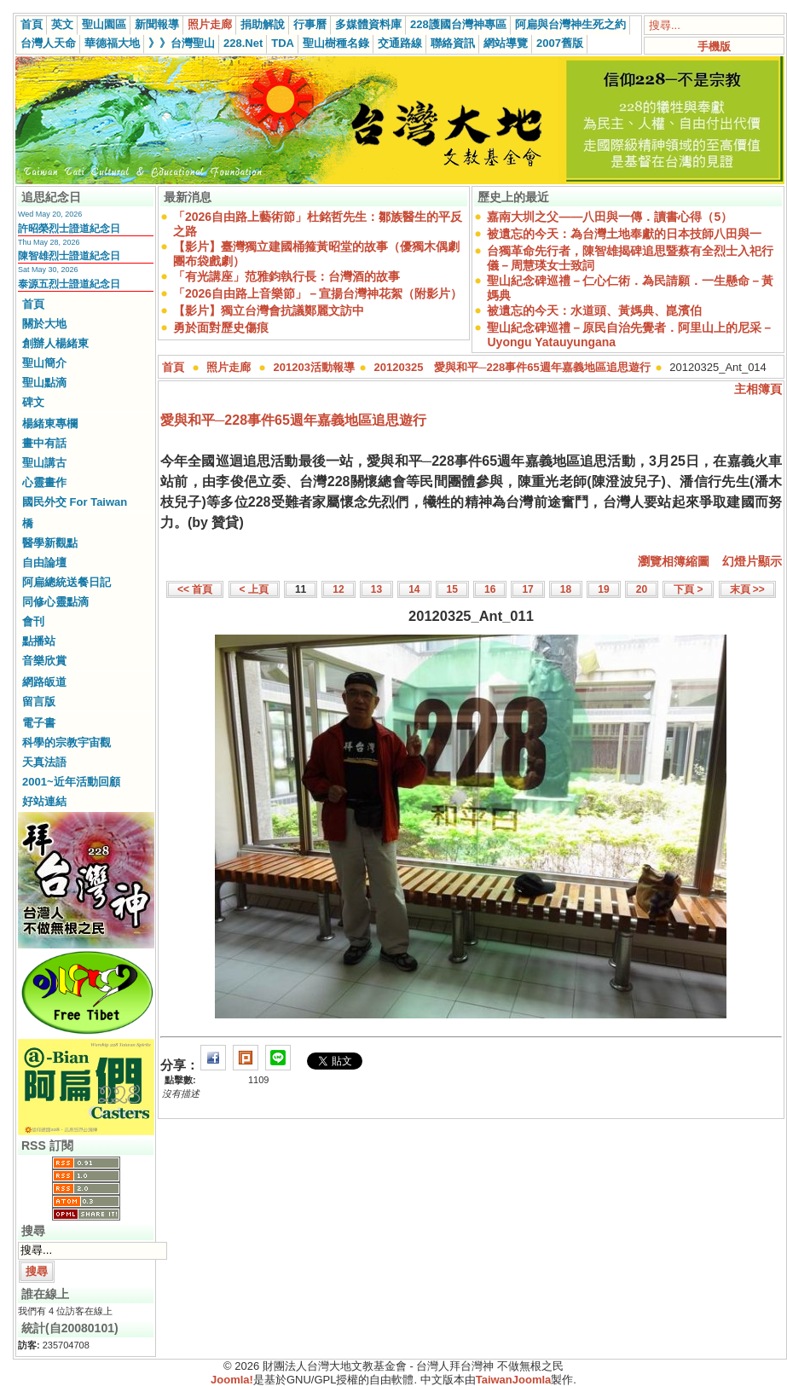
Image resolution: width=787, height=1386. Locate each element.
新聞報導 (157, 24)
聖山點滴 (44, 382)
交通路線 (400, 43)
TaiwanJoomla (514, 1379)
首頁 (31, 24)
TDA (282, 43)
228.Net (243, 43)
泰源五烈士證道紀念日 (69, 284)
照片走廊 (210, 24)
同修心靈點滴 (55, 601)
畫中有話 (44, 443)
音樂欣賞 (44, 660)
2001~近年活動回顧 (71, 781)
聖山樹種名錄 (336, 43)
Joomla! (232, 1379)
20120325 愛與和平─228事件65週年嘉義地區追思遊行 (512, 367)
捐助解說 (262, 24)
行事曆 (310, 24)
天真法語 (44, 762)
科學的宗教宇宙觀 (66, 742)
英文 (62, 24)
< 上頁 (254, 589)
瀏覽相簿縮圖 (673, 561)
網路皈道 (44, 682)
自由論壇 (44, 562)
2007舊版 (559, 43)
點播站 (38, 641)
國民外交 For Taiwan (74, 502)
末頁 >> (747, 589)
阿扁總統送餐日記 (66, 582)
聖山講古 (44, 462)
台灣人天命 (48, 43)
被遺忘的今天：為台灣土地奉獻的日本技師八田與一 (624, 234)
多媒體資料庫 (368, 24)
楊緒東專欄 (50, 423)
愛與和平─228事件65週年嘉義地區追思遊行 (293, 420)
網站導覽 (505, 43)
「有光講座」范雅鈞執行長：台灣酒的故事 (286, 276)
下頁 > (688, 589)
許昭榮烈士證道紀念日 (69, 229)
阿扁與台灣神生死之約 (570, 24)
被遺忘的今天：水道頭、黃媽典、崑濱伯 (594, 310)
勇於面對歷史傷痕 (221, 327)
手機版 (714, 46)
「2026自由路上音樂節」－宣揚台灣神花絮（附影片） (317, 293)
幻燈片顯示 (752, 561)
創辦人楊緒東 (55, 343)
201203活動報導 (314, 367)
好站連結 (44, 801)
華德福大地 (112, 43)
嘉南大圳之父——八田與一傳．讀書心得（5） (609, 216)
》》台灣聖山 (181, 43)
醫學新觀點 (50, 542)
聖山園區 (104, 24)
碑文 (33, 402)
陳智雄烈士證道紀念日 (69, 256)
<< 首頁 (194, 589)
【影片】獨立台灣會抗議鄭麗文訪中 (268, 310)
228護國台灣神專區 (458, 24)
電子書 (38, 722)
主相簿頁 (758, 389)
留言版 (38, 701)
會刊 (33, 621)
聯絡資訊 (453, 43)
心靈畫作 (44, 482)
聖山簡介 (44, 363)
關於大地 (44, 323)
